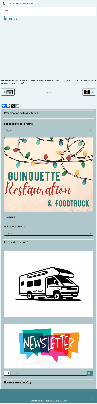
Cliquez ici (11, 217)
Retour (48, 92)
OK (89, 373)
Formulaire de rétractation (56, 401)
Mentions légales (37, 401)
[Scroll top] (92, 399)
